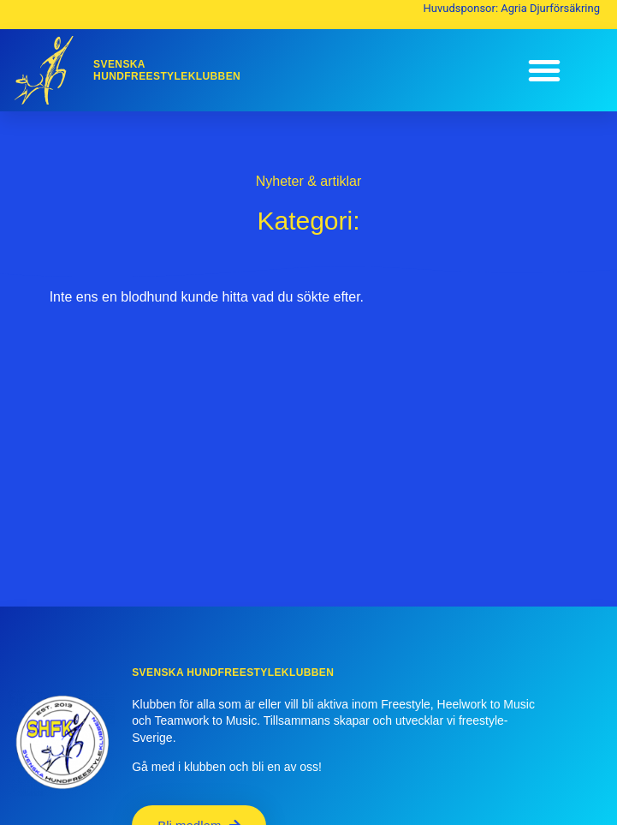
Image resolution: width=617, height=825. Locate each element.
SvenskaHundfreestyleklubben (166, 70)
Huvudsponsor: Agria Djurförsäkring (512, 8)
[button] (544, 70)
